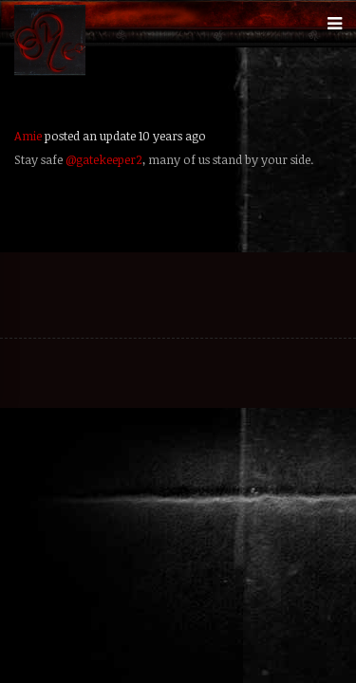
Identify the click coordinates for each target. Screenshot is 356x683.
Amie (28, 135)
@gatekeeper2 (104, 159)
